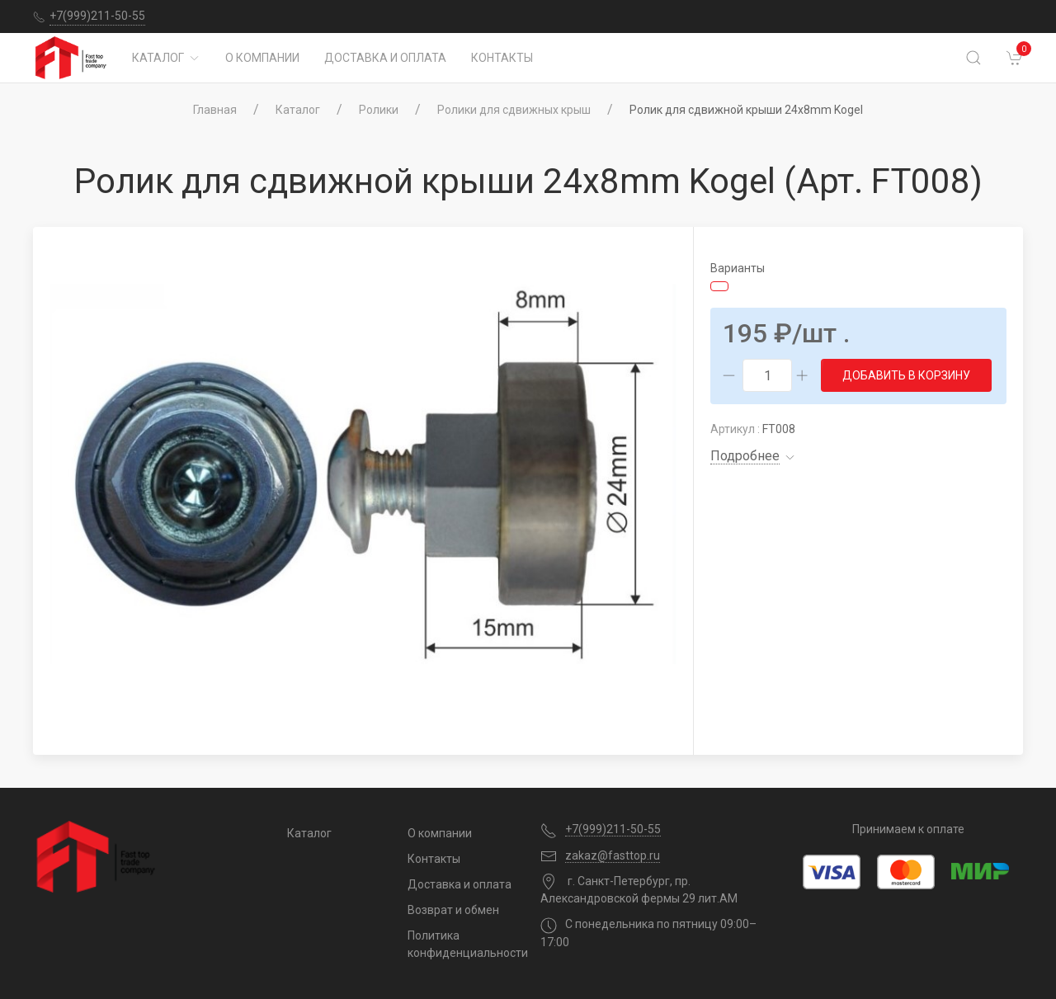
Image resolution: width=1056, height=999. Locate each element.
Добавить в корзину (906, 375)
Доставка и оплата (385, 57)
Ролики (378, 109)
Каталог (166, 57)
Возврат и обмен (453, 910)
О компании (262, 57)
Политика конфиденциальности (462, 944)
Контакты (502, 57)
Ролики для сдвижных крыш (514, 109)
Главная (215, 109)
